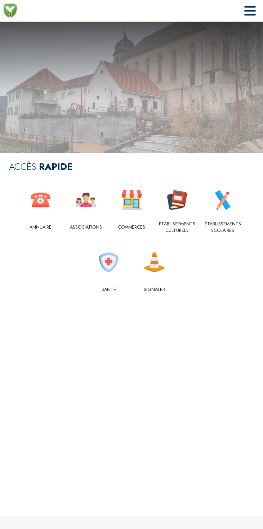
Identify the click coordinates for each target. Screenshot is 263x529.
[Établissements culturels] (177, 227)
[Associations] (86, 227)
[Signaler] (154, 289)
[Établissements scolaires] (223, 227)
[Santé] (109, 289)
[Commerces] (132, 227)
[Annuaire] (40, 227)
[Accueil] (10, 11)
